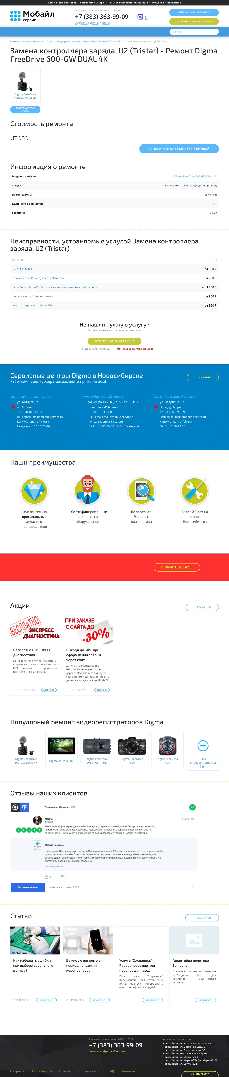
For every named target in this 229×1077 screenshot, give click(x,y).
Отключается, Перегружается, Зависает (38, 278)
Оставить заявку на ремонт (114, 341)
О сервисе (17, 1071)
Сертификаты (42, 1071)
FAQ (111, 1071)
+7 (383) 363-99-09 (102, 16)
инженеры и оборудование (89, 516)
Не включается (22, 269)
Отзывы (64, 1071)
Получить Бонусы (177, 567)
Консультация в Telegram (34, 421)
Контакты (128, 1071)
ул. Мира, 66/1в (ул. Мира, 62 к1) (113, 402)
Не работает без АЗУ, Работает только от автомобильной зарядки (55, 287)
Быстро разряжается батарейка (33, 305)
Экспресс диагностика (141, 516)
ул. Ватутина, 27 (172, 402)
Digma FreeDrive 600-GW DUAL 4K (195, 176)
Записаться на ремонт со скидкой (179, 149)
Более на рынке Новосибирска (195, 516)
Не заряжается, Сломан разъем (32, 296)
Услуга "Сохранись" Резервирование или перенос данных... (137, 965)
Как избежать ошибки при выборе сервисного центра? (33, 965)
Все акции (201, 607)
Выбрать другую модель (25, 109)
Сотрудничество (89, 1071)
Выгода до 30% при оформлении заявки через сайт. (83, 655)
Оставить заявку (194, 21)
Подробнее (49, 690)
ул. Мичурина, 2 (29, 402)
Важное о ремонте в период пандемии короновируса (83, 965)
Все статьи (200, 918)
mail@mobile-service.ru (47, 417)
